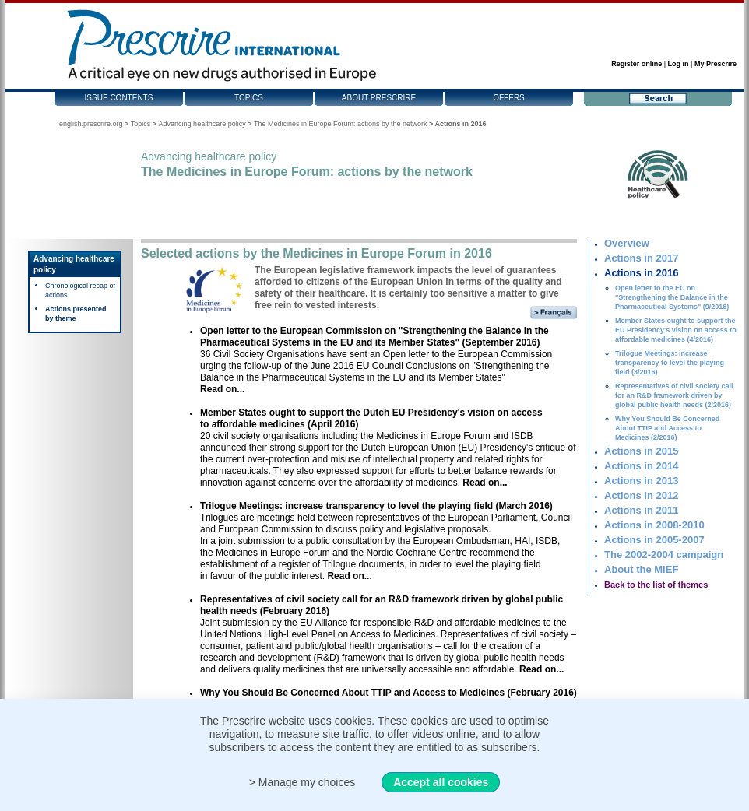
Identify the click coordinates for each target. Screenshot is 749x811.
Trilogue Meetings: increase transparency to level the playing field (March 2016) (376, 505)
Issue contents (119, 97)
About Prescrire (379, 97)
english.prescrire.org (91, 124)
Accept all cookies (440, 782)
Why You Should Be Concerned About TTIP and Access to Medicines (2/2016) (667, 428)
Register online (636, 64)
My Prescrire (715, 64)
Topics (248, 97)
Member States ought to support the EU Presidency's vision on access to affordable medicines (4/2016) (676, 330)
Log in (678, 64)
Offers (509, 97)
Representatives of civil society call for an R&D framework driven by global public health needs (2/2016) (674, 395)
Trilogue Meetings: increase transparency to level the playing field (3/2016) (669, 362)
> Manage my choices (302, 782)
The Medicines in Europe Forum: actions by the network (340, 124)
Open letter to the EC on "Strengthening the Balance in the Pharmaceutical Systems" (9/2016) (672, 297)
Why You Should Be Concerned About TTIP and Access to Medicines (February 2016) (388, 692)
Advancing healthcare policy (202, 124)
